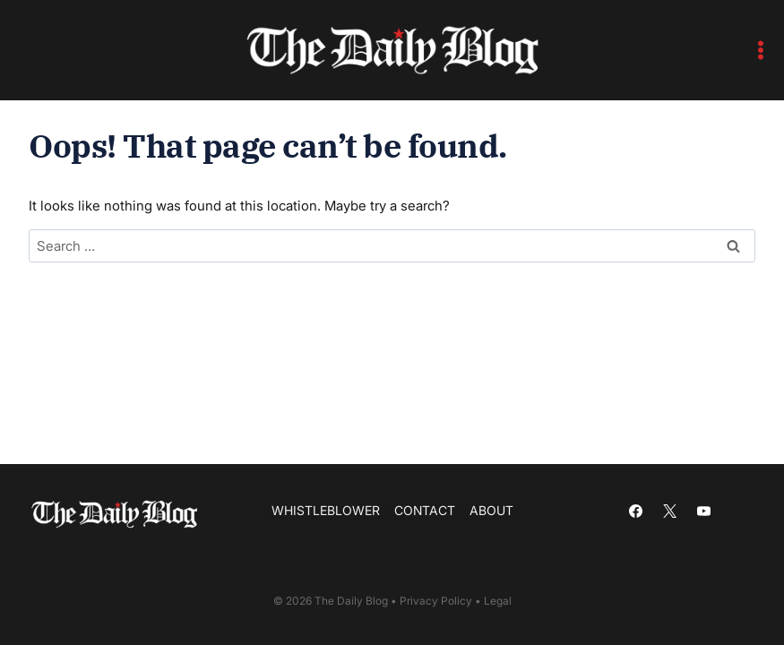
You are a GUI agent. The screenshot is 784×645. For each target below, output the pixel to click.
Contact (424, 510)
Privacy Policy (436, 600)
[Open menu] (760, 49)
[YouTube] (704, 510)
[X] (670, 510)
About (491, 510)
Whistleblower (325, 510)
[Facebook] (636, 510)
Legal (498, 600)
